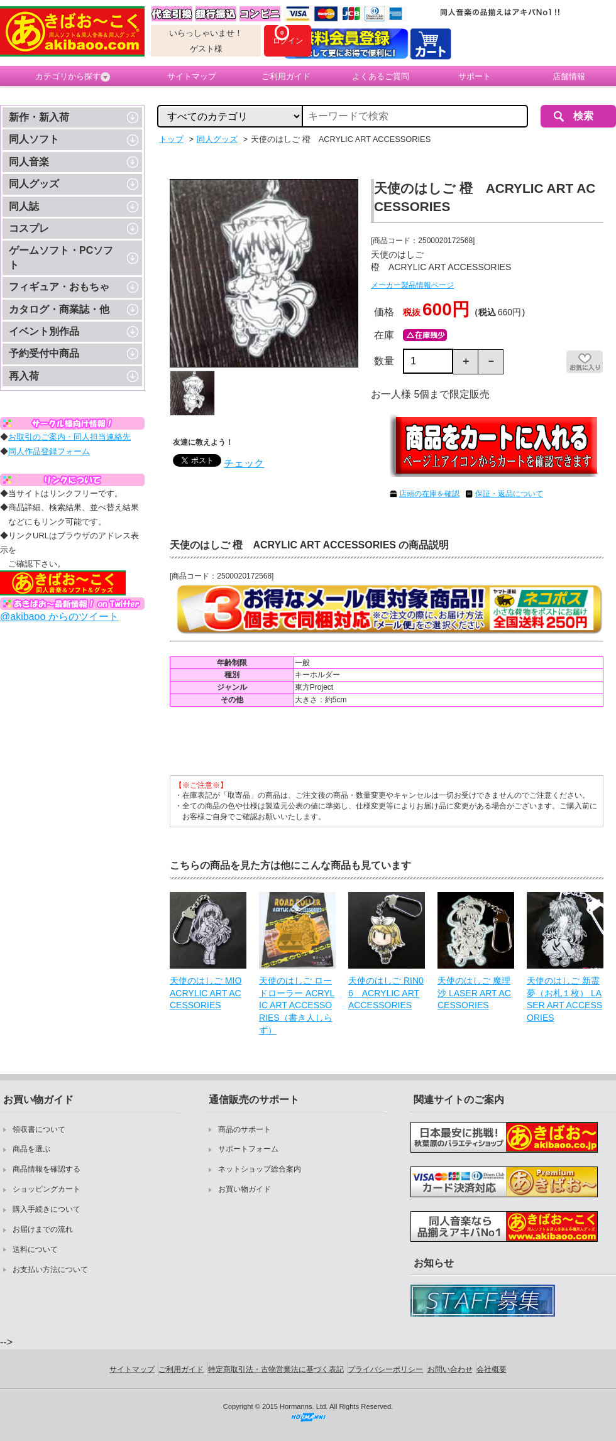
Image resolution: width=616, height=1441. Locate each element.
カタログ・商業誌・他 (59, 309)
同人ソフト (34, 139)
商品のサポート (244, 1129)
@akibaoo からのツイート (59, 616)
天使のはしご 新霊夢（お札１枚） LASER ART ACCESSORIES (564, 999)
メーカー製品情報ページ (412, 285)
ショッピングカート (46, 1189)
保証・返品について (509, 493)
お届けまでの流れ (43, 1229)
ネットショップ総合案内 (259, 1169)
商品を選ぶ (31, 1149)
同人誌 (24, 206)
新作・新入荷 (39, 117)
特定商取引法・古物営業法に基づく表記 (276, 1369)
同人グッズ (34, 183)
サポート (474, 76)
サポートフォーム (248, 1149)
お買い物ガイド (244, 1189)
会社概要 (491, 1369)
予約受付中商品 (44, 353)
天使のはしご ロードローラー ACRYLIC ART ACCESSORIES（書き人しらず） (296, 1005)
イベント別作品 (44, 331)
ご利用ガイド (286, 76)
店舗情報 (569, 76)
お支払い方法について (50, 1269)
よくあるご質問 (380, 76)
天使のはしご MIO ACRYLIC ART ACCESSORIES (205, 993)
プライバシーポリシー (385, 1369)
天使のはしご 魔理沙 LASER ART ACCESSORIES (474, 993)
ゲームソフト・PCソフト (61, 257)
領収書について (39, 1129)
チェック (244, 463)
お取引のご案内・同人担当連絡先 (69, 437)
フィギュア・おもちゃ (59, 286)
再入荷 (24, 376)
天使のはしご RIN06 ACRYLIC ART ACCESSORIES (386, 993)
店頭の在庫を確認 (429, 493)
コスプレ (29, 228)
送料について (35, 1249)
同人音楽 (29, 161)
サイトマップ (191, 76)
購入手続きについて (46, 1209)
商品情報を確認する (46, 1169)
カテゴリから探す (72, 77)
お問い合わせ (450, 1369)
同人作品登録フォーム (49, 451)
